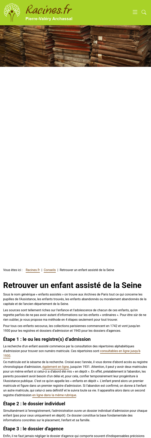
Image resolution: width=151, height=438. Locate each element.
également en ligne (55, 367)
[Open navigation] (135, 12)
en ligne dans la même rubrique (54, 395)
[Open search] (144, 12)
